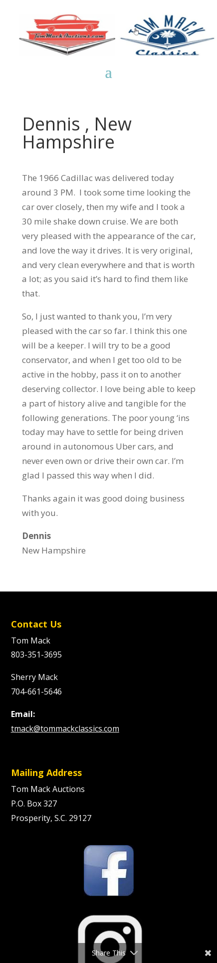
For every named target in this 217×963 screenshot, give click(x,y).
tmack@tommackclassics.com (65, 728)
